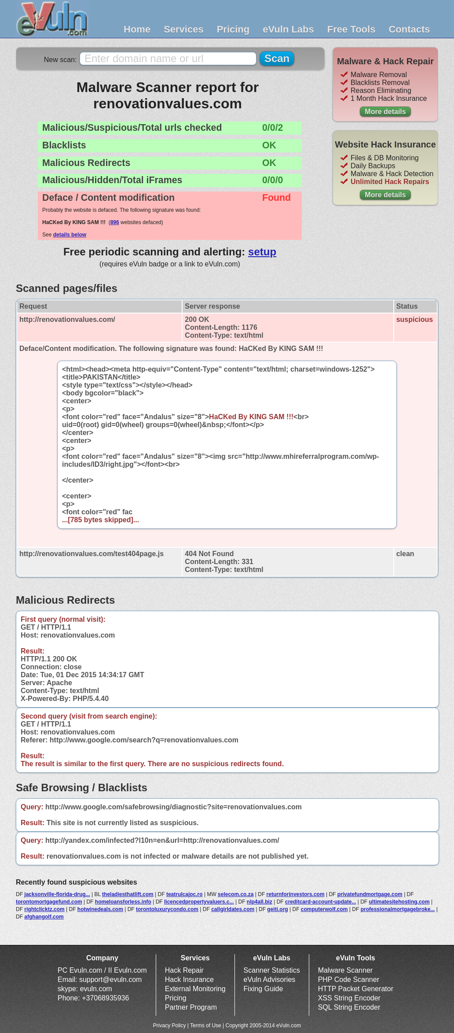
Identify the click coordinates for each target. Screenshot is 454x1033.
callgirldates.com (232, 909)
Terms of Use (205, 1025)
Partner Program (191, 1007)
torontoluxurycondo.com (167, 909)
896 (114, 222)
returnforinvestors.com (296, 894)
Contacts (409, 29)
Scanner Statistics (272, 970)
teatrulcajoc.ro (184, 894)
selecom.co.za (235, 894)
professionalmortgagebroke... (398, 909)
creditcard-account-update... (320, 902)
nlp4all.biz (259, 902)
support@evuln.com (110, 979)
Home (137, 29)
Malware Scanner (345, 970)
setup (262, 252)
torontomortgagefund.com (49, 902)
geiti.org (277, 909)
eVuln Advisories (270, 979)
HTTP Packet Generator (355, 988)
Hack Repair (184, 970)
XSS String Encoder (349, 998)
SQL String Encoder (349, 1007)
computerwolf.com (324, 909)
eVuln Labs (288, 29)
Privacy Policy (169, 1025)
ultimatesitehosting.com (399, 902)
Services (184, 29)
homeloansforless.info (123, 902)
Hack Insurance (189, 979)
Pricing (233, 29)
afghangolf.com (43, 917)
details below (69, 235)
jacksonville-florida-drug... (57, 894)
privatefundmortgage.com (370, 894)
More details (385, 111)
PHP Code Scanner (348, 979)
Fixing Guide (263, 988)
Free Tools (351, 29)
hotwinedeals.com (100, 909)
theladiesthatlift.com (128, 894)
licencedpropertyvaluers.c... (199, 902)
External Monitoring (195, 988)
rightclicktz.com (44, 909)
